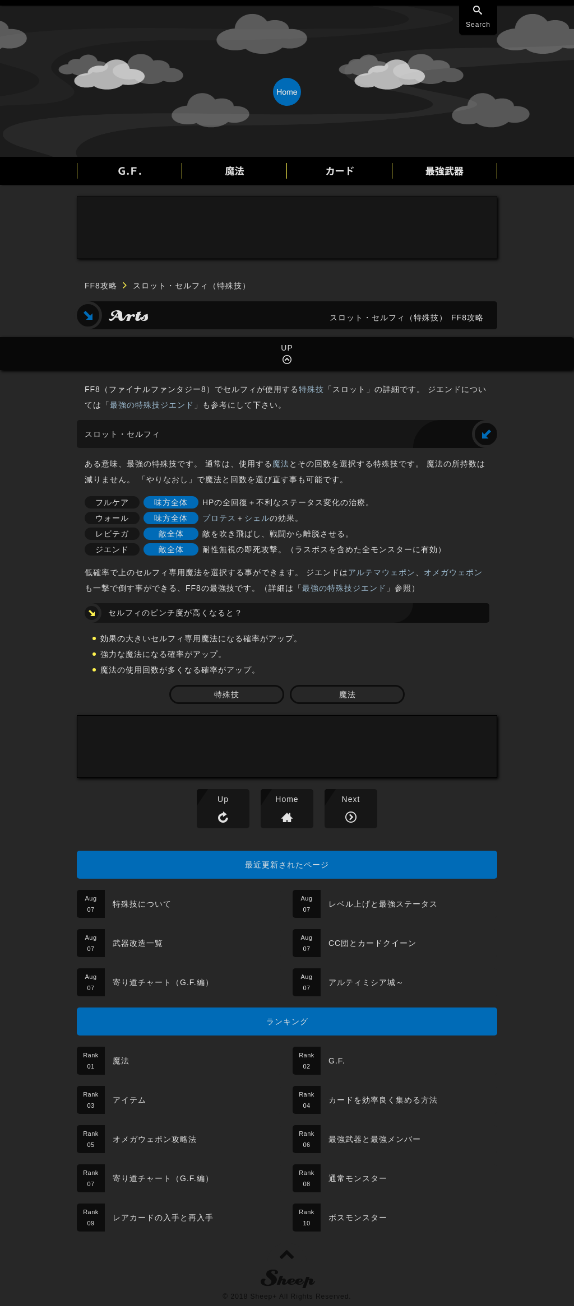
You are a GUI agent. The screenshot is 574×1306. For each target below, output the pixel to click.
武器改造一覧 (138, 943)
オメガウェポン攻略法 (155, 1139)
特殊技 (311, 389)
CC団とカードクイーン (372, 943)
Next (351, 799)
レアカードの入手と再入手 (163, 1217)
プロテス (219, 518)
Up (223, 799)
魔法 (280, 463)
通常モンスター (357, 1178)
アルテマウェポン (381, 572)
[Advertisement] (287, 227)
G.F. (336, 1060)
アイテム (129, 1099)
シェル (257, 518)
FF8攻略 (101, 285)
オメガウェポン (453, 572)
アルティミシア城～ (366, 982)
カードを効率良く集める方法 (383, 1099)
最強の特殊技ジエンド (152, 404)
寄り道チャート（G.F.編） (163, 982)
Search (478, 25)
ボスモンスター (357, 1217)
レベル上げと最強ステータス (383, 903)
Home (286, 799)
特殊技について (142, 903)
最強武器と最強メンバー (374, 1139)
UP (287, 347)
